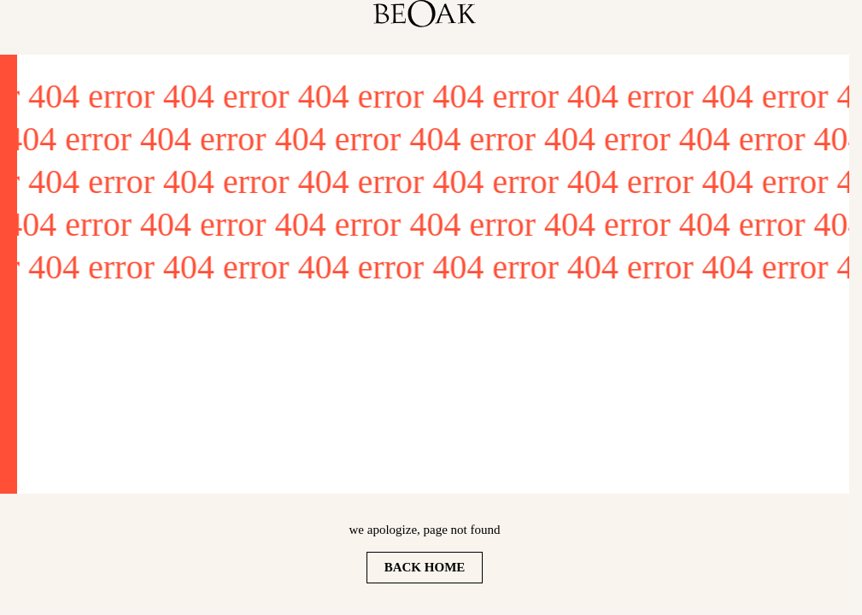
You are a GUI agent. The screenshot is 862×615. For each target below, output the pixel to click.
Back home (425, 567)
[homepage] (424, 13)
